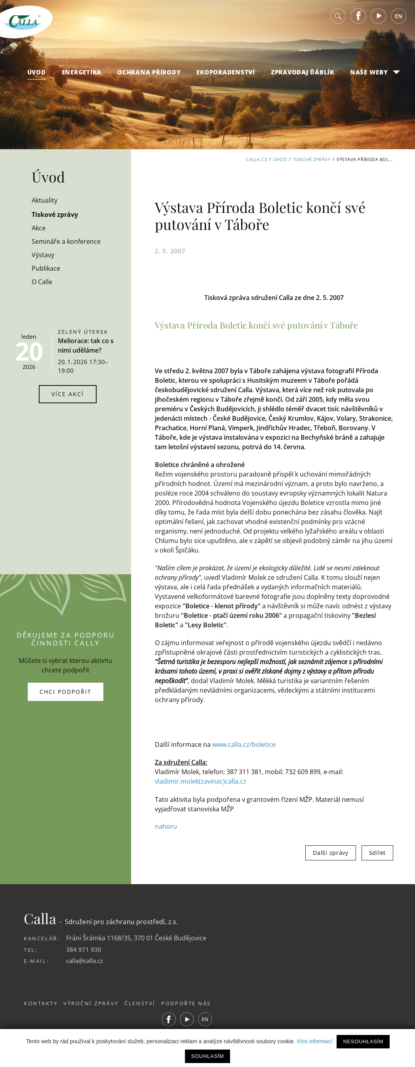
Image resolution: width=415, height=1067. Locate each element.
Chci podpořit (65, 691)
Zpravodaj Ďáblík (302, 76)
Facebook (358, 19)
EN (398, 19)
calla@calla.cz (86, 960)
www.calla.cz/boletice (244, 744)
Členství (148, 1003)
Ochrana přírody (149, 76)
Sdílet (377, 852)
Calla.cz (256, 159)
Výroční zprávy (95, 1003)
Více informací (314, 1041)
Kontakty (41, 1003)
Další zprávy (330, 852)
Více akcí (67, 394)
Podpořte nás (198, 1003)
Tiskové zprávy (312, 159)
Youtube (378, 19)
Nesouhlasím (363, 1041)
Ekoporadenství (225, 76)
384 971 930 (83, 949)
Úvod (36, 76)
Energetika (82, 76)
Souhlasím (207, 1056)
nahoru (166, 826)
